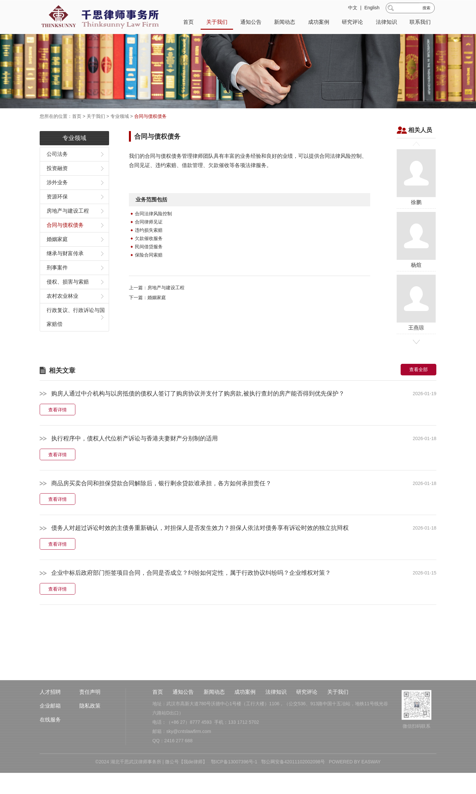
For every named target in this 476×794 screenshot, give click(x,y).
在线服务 (50, 745)
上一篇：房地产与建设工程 (156, 305)
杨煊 (416, 257)
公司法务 (57, 171)
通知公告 (250, 23)
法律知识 (386, 23)
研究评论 (352, 23)
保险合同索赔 (149, 272)
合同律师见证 (149, 239)
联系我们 (420, 23)
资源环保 (57, 214)
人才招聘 (50, 718)
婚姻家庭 (57, 256)
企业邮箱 (50, 732)
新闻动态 (284, 23)
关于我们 (216, 23)
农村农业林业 (62, 313)
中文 (352, 8)
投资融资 (57, 186)
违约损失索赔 (149, 247)
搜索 (426, 9)
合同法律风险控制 (153, 231)
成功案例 (318, 23)
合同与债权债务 (150, 116)
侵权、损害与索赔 (68, 299)
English (371, 8)
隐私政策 (89, 732)
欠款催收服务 (149, 256)
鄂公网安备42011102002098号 (293, 787)
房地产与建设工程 (68, 228)
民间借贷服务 (149, 264)
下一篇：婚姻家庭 (147, 315)
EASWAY (370, 787)
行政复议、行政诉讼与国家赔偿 (76, 334)
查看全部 (418, 387)
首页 (188, 23)
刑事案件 (57, 285)
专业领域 (119, 116)
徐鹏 (416, 195)
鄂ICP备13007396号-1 (234, 787)
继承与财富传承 (65, 271)
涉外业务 (57, 200)
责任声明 (89, 718)
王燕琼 (416, 320)
